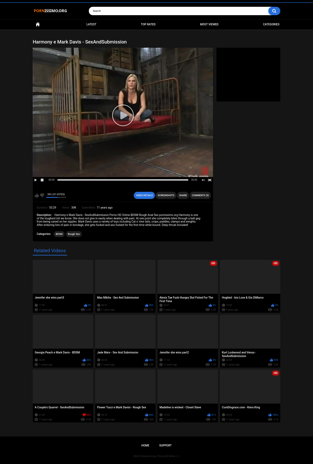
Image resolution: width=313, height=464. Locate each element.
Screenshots (166, 195)
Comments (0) (200, 195)
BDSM (59, 234)
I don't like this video (42, 195)
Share (183, 195)
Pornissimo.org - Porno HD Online (157, 456)
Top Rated (148, 24)
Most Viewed (209, 24)
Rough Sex (74, 234)
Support (165, 445)
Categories (271, 24)
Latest (91, 24)
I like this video (37, 195)
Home (38, 24)
